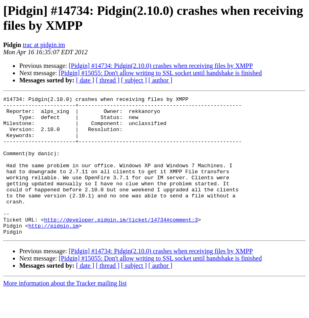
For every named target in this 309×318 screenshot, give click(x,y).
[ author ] (160, 80)
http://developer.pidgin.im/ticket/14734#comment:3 (121, 244)
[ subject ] (134, 80)
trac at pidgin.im (44, 44)
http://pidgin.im (53, 252)
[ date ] (85, 80)
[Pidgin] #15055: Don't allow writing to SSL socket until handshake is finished (160, 73)
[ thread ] (107, 80)
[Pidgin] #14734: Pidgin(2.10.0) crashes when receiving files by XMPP (161, 65)
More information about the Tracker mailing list (65, 311)
